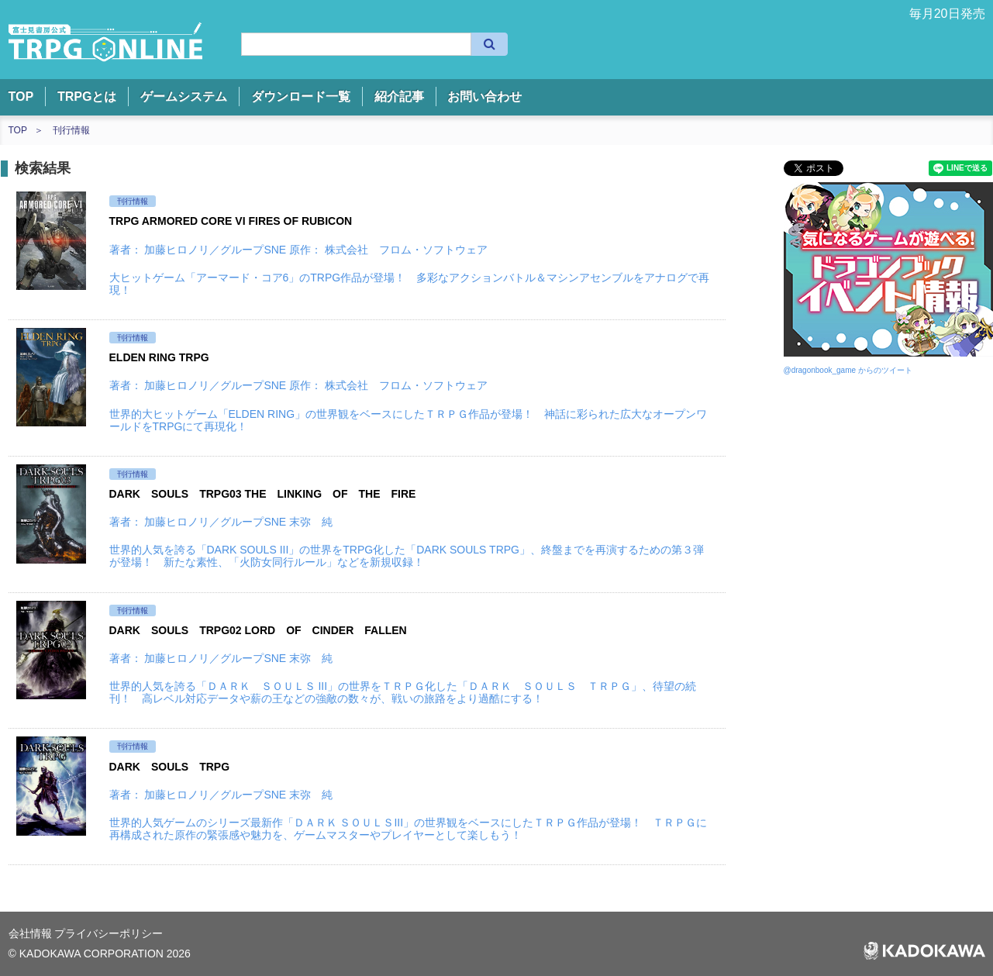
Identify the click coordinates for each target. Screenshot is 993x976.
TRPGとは (86, 96)
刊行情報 (71, 130)
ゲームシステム (183, 96)
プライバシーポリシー (108, 933)
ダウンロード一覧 (300, 96)
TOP (21, 96)
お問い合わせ (484, 96)
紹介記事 (399, 96)
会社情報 (32, 933)
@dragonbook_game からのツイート (848, 370)
